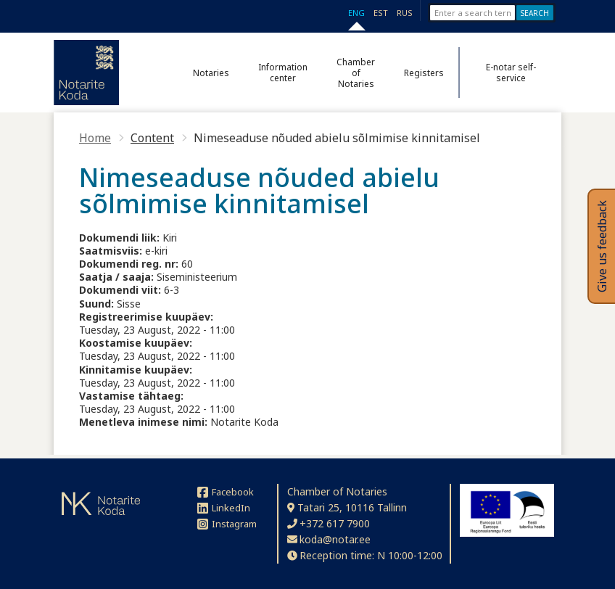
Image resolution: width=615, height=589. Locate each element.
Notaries (211, 73)
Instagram (227, 524)
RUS (405, 12)
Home (95, 138)
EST (380, 12)
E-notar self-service (511, 72)
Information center (283, 72)
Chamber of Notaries (356, 73)
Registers (424, 73)
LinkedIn (223, 508)
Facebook (225, 492)
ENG (356, 12)
